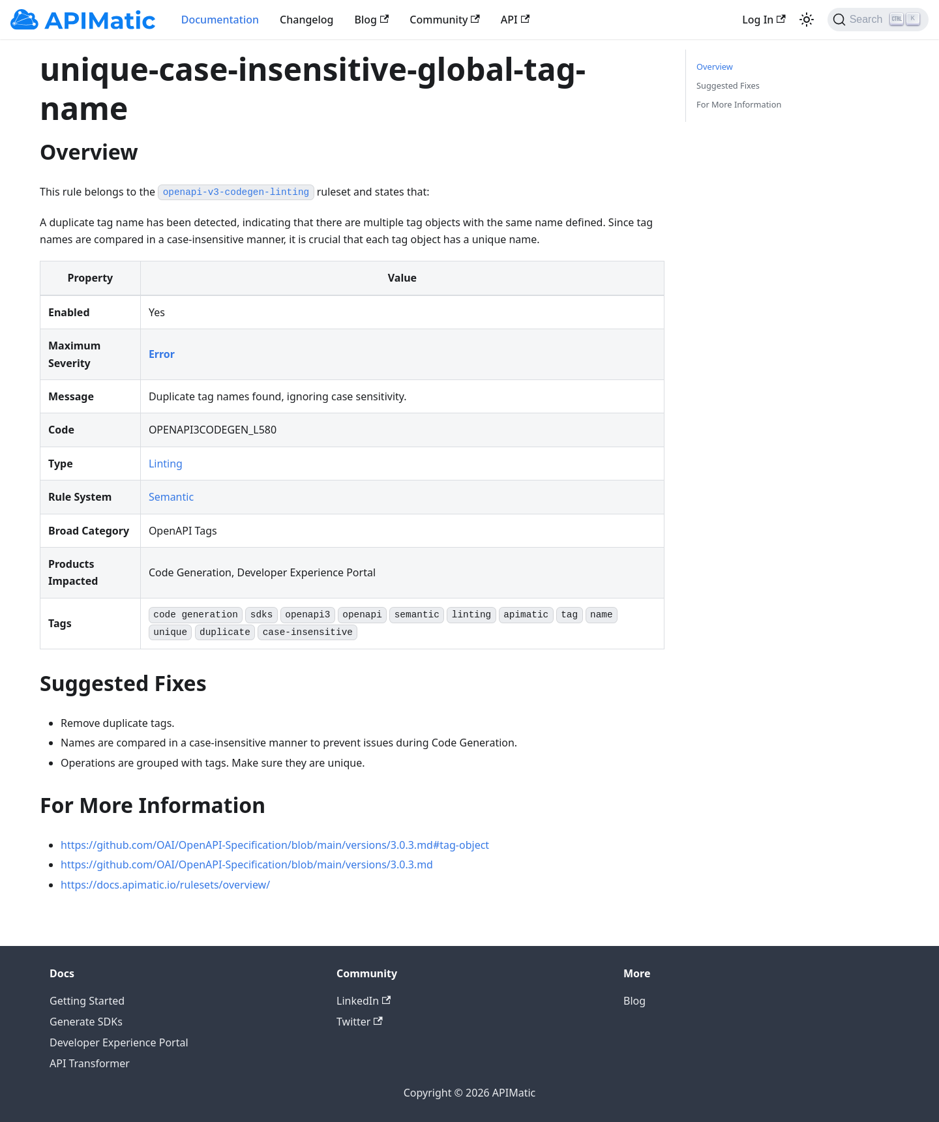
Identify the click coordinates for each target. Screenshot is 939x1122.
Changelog (307, 19)
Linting (166, 463)
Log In (763, 19)
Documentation (220, 19)
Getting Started (87, 1001)
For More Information (738, 104)
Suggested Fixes (728, 85)
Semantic (171, 497)
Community (445, 19)
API (515, 19)
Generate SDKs (86, 1021)
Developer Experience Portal (119, 1042)
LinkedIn (363, 1001)
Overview (714, 66)
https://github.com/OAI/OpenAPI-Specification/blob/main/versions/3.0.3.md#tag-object (275, 845)
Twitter (359, 1021)
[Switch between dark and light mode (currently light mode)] (806, 19)
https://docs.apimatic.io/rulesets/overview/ (165, 885)
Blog (372, 19)
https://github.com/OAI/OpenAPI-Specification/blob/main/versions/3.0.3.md (247, 864)
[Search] (878, 19)
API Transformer (90, 1063)
